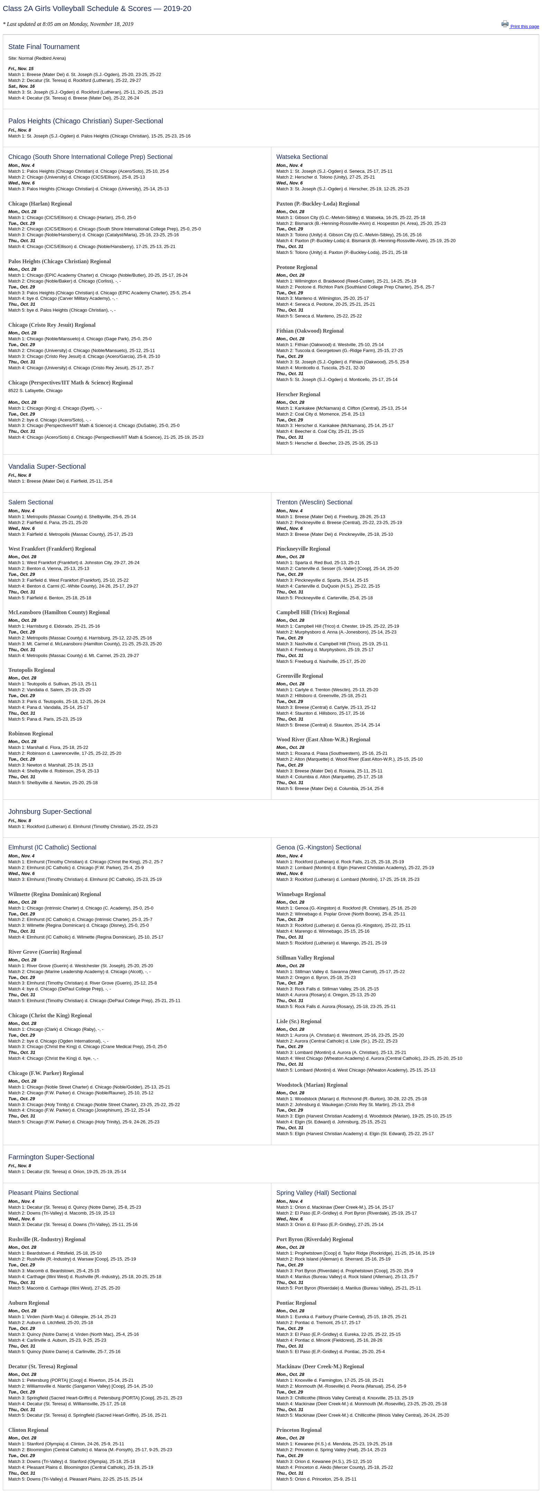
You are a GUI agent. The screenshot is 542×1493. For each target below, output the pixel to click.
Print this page (520, 26)
